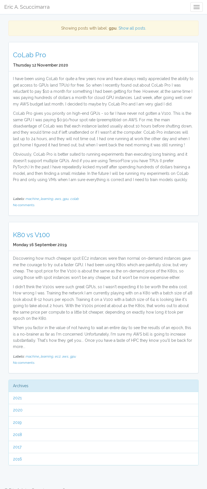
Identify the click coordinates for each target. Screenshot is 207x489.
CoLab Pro (29, 55)
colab (74, 199)
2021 (17, 398)
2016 (17, 459)
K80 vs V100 (31, 235)
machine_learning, (40, 199)
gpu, (66, 199)
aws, (59, 199)
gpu (73, 356)
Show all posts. (132, 28)
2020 (18, 410)
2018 (17, 434)
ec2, (58, 356)
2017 (17, 447)
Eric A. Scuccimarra (27, 7)
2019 (17, 422)
